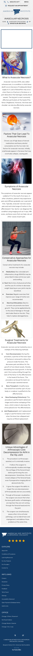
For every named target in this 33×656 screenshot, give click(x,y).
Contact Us (5, 568)
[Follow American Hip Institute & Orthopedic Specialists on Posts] (23, 636)
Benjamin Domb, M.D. (9, 645)
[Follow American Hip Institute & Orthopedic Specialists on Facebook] (10, 636)
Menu (26, 2)
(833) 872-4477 (15, 2)
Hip (30, 21)
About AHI (4, 550)
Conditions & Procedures (17, 21)
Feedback (4, 588)
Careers (4, 578)
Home (4, 21)
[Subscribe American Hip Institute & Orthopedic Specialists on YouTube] (20, 636)
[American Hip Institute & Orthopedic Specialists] (16, 12)
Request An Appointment (18, 5)
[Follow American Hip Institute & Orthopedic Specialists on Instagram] (18, 636)
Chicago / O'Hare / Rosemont (10, 616)
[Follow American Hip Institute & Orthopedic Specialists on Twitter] (15, 636)
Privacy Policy (5, 585)
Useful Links (5, 606)
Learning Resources (7, 557)
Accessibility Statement (8, 599)
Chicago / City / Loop (7, 627)
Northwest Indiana (7, 620)
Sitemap (4, 595)
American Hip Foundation (23, 645)
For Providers (5, 564)
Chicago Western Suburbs (9, 623)
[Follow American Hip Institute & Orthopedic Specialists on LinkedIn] (12, 636)
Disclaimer (5, 582)
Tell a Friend (5, 592)
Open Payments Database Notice (11, 602)
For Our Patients (6, 561)
